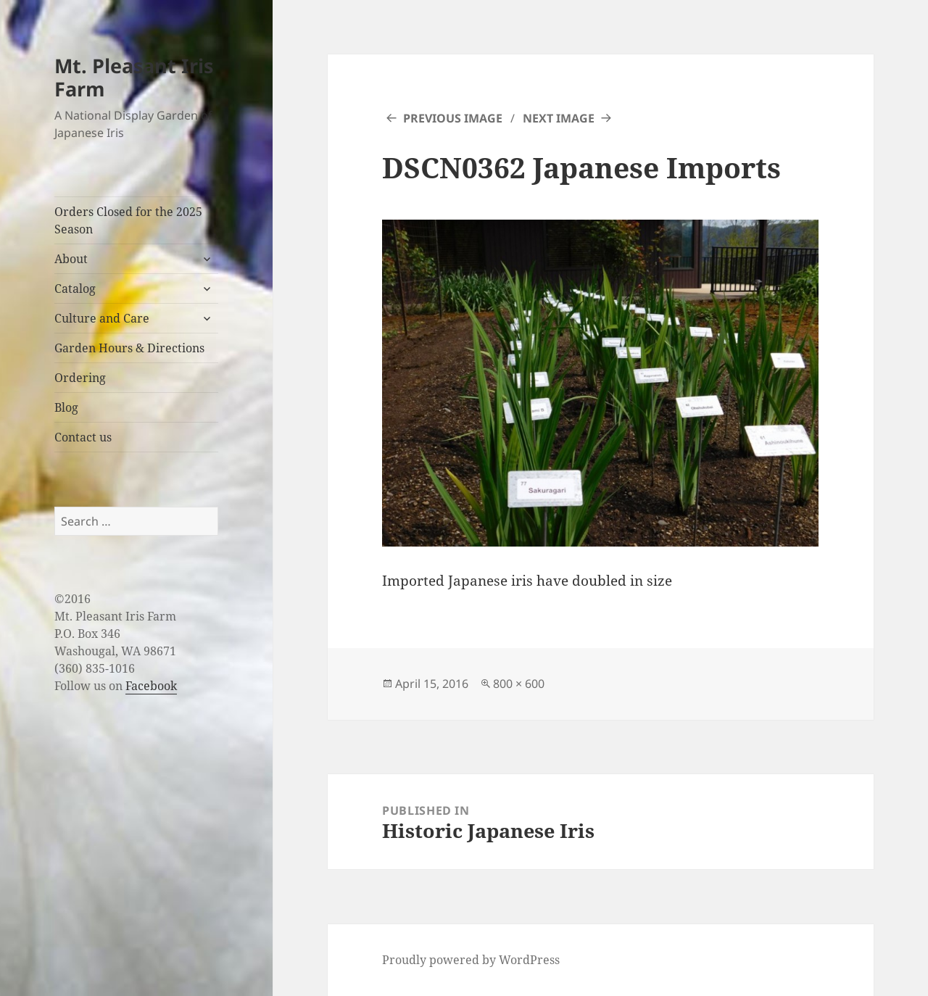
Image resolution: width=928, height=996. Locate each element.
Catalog (75, 288)
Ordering (80, 378)
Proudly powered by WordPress (471, 960)
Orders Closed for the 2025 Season (128, 220)
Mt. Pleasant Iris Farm (133, 77)
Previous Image (452, 118)
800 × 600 (518, 684)
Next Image (558, 118)
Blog (66, 407)
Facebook (151, 686)
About (71, 259)
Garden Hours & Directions (129, 348)
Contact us (83, 437)
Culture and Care (101, 318)
